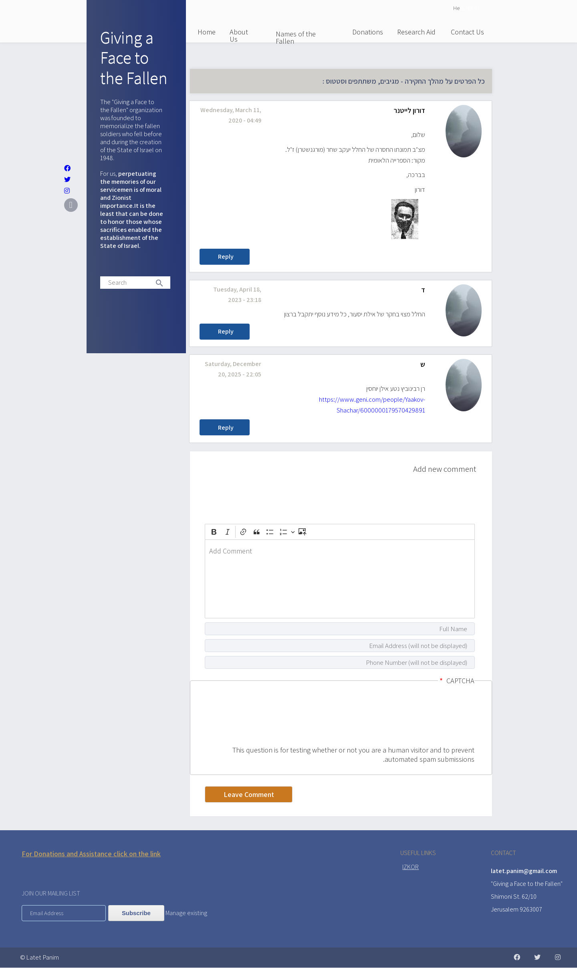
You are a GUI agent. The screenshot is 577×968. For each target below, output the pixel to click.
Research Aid (416, 31)
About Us (239, 35)
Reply (226, 256)
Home (207, 31)
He (456, 8)
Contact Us (467, 31)
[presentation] (441, 716)
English (470, 8)
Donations (367, 31)
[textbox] (340, 578)
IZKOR (410, 867)
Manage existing (186, 913)
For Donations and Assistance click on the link (91, 853)
